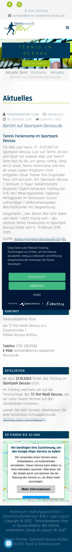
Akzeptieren (37, 277)
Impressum (18, 511)
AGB (43, 516)
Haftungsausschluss (45, 511)
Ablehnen (37, 286)
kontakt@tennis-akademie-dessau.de (39, 15)
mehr (37, 295)
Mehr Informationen (36, 489)
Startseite (38, 72)
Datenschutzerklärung (19, 516)
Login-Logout (59, 516)
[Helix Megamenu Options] (67, 28)
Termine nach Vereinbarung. (24, 419)
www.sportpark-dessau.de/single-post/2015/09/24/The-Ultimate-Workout (34, 241)
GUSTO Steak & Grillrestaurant (37, 543)
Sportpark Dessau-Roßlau (48, 539)
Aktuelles (57, 72)
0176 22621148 (38, 11)
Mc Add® (59, 530)
